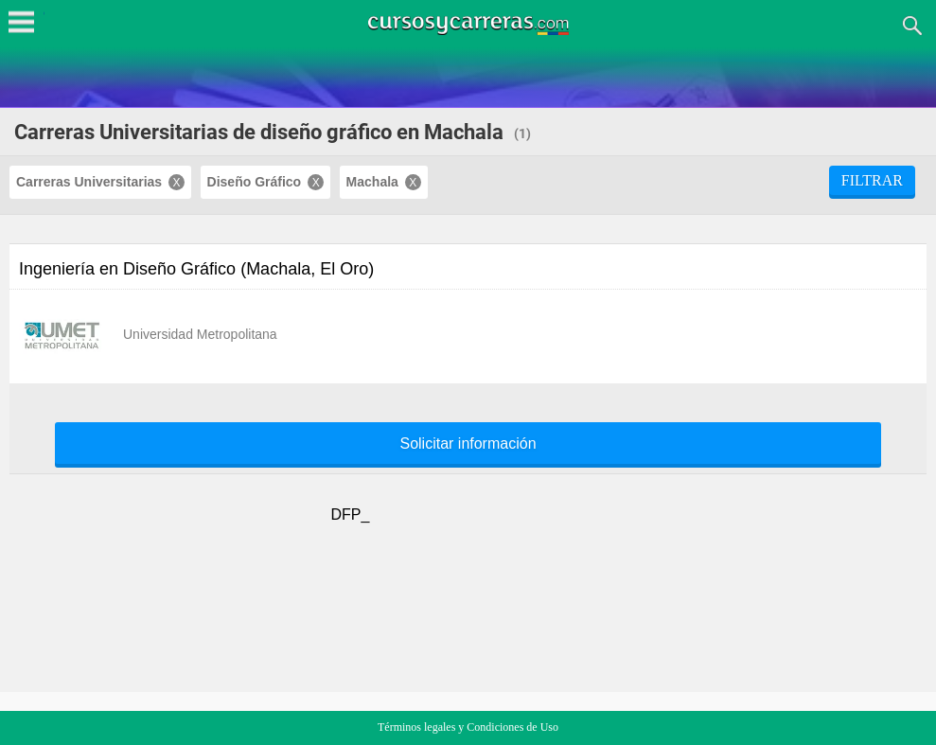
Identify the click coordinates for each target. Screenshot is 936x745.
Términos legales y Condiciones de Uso (468, 727)
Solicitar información (467, 444)
